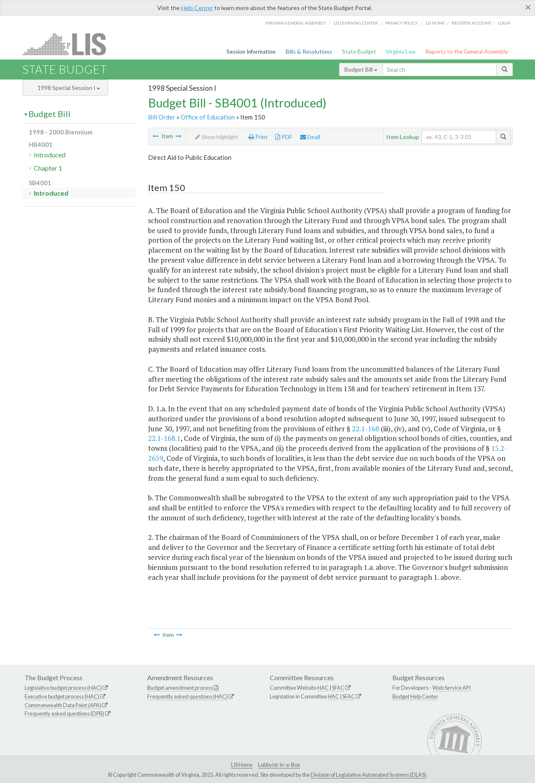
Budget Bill (360, 69)
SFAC (338, 687)
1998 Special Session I (69, 87)
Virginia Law (400, 51)
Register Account (471, 22)
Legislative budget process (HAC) (63, 687)
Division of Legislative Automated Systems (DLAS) (368, 774)
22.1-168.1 (164, 438)
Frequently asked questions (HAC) (187, 696)
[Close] (528, 7)
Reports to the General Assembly (466, 51)
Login (504, 22)
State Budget (359, 51)
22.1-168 (365, 428)
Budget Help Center (415, 696)
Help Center (197, 7)
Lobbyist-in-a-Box (279, 764)
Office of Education (208, 117)
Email (310, 137)
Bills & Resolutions (309, 51)
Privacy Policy (401, 22)
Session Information (251, 51)
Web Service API (451, 687)
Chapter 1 (48, 168)
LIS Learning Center (356, 22)
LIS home (435, 22)
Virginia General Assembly (295, 22)
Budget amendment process (180, 687)
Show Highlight (217, 137)
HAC (323, 687)
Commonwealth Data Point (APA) (63, 705)
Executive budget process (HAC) (62, 696)
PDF (283, 137)
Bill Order (161, 117)
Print (258, 137)
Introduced (49, 155)
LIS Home (242, 764)
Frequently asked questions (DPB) (64, 713)
